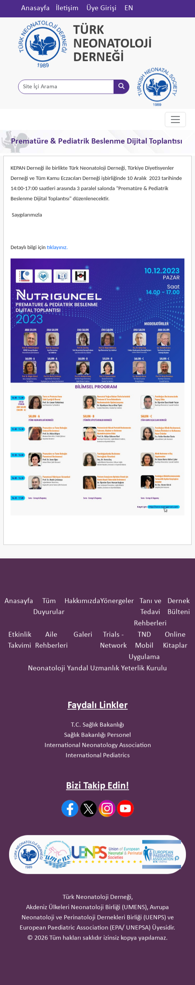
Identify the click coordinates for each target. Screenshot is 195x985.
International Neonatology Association (98, 772)
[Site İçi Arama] (66, 87)
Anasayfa (35, 8)
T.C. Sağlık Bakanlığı (97, 751)
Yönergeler (117, 628)
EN (128, 8)
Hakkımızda (82, 628)
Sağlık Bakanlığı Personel (97, 761)
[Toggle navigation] (175, 119)
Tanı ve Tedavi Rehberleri (150, 639)
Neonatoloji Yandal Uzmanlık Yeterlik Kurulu (97, 695)
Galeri (83, 661)
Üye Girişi (101, 8)
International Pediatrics (98, 782)
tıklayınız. (58, 254)
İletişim (67, 8)
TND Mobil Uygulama (144, 673)
